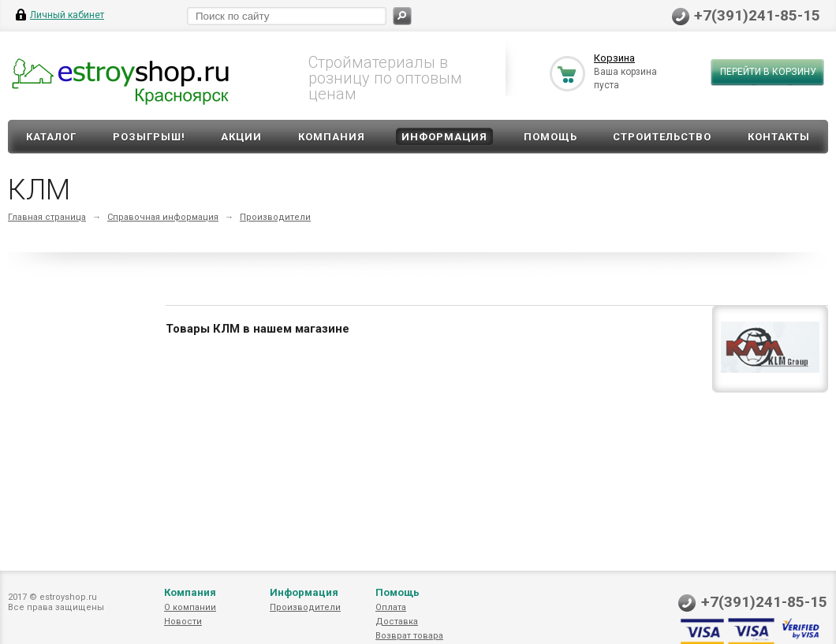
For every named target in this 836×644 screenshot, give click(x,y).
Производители (275, 217)
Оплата (390, 607)
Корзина (614, 58)
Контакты (779, 137)
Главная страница (47, 217)
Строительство (662, 137)
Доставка (396, 621)
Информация (444, 137)
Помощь (550, 137)
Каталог (51, 137)
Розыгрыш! (149, 137)
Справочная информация (162, 217)
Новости (183, 621)
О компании (190, 607)
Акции (241, 137)
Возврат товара (409, 636)
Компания (331, 137)
